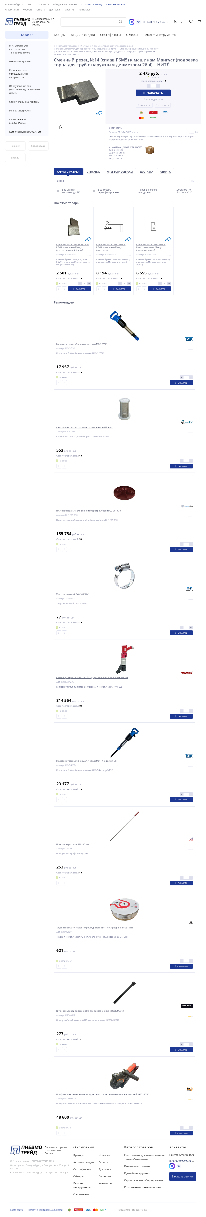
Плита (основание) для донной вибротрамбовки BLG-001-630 (88, 510)
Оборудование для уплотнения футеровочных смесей (26, 89)
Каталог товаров (138, 1147)
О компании (83, 1147)
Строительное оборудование (26, 121)
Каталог (27, 35)
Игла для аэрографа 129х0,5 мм (72, 844)
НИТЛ (194, 180)
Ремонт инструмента (160, 35)
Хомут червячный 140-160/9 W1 (72, 594)
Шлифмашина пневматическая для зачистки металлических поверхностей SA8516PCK (102, 1094)
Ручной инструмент (26, 110)
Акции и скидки (83, 35)
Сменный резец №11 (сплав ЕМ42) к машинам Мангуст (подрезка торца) (151, 247)
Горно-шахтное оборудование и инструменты (26, 74)
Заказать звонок (115, 4)
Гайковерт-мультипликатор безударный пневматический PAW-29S (92, 677)
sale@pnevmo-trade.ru (65, 4)
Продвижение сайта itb (132, 1210)
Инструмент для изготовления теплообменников (26, 49)
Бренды (60, 35)
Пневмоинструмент (26, 61)
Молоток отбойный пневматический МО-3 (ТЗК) (81, 344)
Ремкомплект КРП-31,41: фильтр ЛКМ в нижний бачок (84, 427)
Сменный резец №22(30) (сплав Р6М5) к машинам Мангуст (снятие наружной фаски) (72, 247)
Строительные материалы (24, 101)
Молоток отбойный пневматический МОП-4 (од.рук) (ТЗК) (86, 761)
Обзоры (132, 35)
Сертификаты (110, 35)
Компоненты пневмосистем (26, 131)
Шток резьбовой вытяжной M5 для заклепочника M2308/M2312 (90, 1011)
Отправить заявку (92, 4)
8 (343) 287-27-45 (154, 22)
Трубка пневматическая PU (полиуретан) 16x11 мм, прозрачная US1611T (94, 927)
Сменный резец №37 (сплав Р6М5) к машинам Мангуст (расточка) (111, 247)
